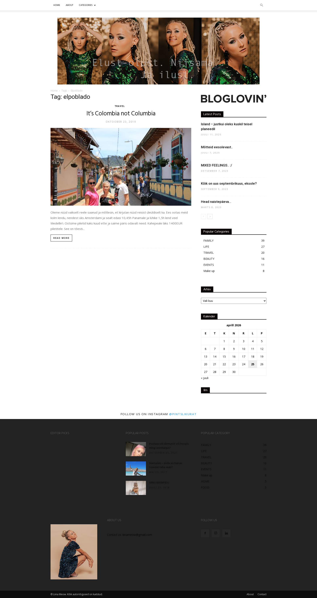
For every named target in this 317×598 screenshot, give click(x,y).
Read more (61, 238)
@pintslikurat (183, 414)
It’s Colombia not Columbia (121, 114)
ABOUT (69, 5)
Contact (262, 594)
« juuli (204, 378)
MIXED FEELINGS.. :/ (216, 165)
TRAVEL (120, 106)
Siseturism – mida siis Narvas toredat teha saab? (165, 465)
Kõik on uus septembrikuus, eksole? (229, 183)
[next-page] (209, 216)
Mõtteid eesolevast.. (217, 147)
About (250, 594)
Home (56, 5)
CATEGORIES (87, 5)
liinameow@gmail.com (137, 535)
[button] (261, 5)
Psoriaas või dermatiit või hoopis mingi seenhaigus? (169, 446)
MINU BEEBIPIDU (159, 482)
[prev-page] (203, 216)
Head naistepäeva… (216, 202)
